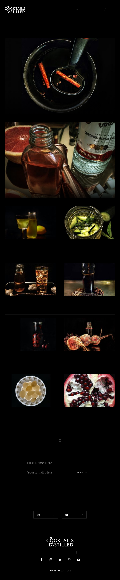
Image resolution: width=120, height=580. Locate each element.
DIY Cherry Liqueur (24, 359)
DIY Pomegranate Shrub (88, 415)
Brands (39, 25)
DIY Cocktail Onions (25, 415)
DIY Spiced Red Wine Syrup (39, 108)
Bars (16, 25)
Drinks (71, 25)
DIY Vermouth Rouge (85, 304)
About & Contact (39, 552)
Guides (98, 25)
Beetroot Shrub (79, 359)
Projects (12, 103)
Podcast (86, 552)
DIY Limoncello (20, 247)
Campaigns (56, 25)
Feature (84, 25)
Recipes (68, 9)
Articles (52, 9)
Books (27, 25)
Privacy (66, 552)
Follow (46, 514)
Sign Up (83, 472)
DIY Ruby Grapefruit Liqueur (41, 192)
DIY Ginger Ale (19, 304)
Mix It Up (113, 25)
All (7, 25)
